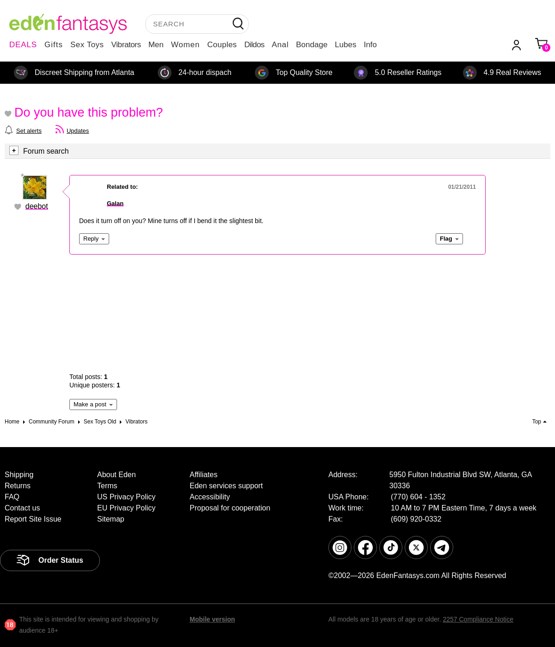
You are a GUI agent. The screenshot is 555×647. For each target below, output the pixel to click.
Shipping (19, 475)
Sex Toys (87, 44)
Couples (222, 44)
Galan (115, 203)
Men (156, 44)
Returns (18, 486)
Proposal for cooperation (230, 508)
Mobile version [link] (212, 619)
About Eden (116, 475)
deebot (36, 206)
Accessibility (210, 497)
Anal (280, 44)
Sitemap (110, 519)
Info (370, 44)
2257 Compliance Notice (478, 619)
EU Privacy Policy (126, 508)
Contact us (22, 508)
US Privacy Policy (126, 497)
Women (185, 44)
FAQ (12, 497)
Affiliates (203, 475)
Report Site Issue (33, 519)
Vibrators (126, 44)
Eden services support (226, 486)
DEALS (23, 44)
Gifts (53, 44)
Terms (107, 486)
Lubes (345, 44)
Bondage (311, 44)
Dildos (254, 44)
